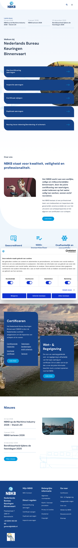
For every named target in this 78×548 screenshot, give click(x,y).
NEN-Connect (27, 493)
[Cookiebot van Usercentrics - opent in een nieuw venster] (67, 251)
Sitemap (63, 518)
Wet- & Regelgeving (66, 497)
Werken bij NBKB (65, 510)
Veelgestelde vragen (66, 501)
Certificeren (64, 493)
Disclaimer (45, 514)
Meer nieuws (10, 459)
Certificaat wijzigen (14, 98)
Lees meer (48, 219)
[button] (67, 5)
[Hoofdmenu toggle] (72, 5)
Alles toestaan (63, 296)
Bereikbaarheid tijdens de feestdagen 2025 (61, 24)
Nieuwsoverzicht (65, 514)
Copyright (45, 518)
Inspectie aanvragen (14, 85)
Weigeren (14, 296)
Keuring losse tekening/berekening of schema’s (26, 124)
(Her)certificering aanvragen (13, 71)
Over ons (63, 506)
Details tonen (67, 290)
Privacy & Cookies (48, 510)
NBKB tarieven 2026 (35, 23)
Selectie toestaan (39, 296)
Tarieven (24, 354)
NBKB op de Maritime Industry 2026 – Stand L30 (14, 24)
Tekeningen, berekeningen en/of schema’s (26, 346)
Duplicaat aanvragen (14, 111)
